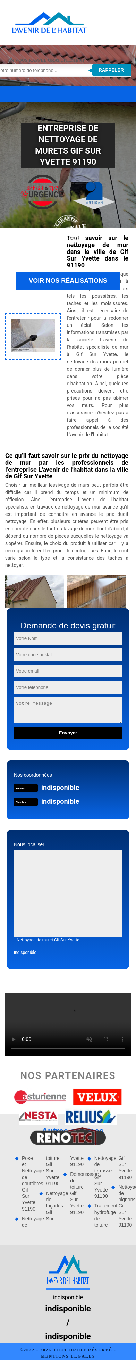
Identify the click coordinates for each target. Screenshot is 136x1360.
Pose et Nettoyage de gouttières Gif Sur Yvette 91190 (28, 1183)
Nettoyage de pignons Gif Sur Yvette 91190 (124, 1206)
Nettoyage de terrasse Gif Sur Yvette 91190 (100, 1177)
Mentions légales (68, 1356)
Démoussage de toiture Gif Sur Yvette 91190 (76, 1193)
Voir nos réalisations (68, 280)
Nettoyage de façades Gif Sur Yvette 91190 (64, 1188)
